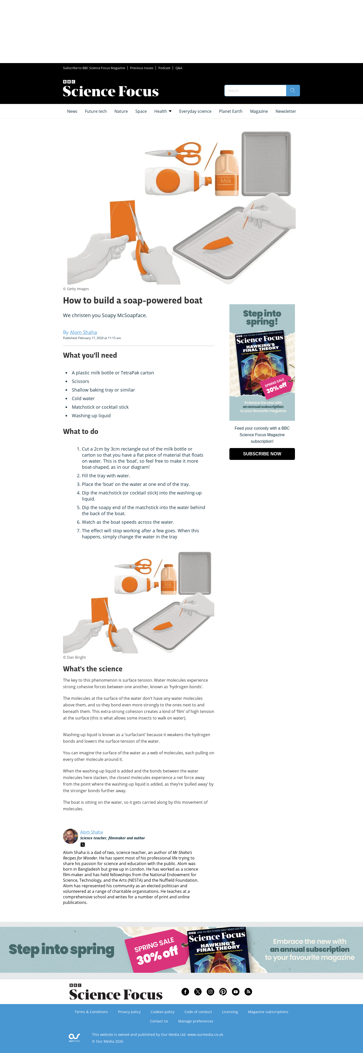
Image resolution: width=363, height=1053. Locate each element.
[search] (293, 90)
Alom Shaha (91, 832)
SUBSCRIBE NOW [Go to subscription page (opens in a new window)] (262, 453)
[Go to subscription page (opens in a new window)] (262, 419)
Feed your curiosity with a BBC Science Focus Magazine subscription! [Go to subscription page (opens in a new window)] (262, 435)
